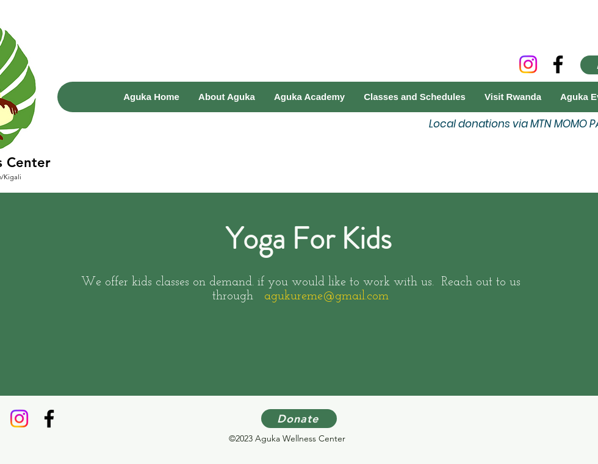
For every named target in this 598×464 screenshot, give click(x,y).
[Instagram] (528, 64)
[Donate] (299, 418)
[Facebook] (558, 64)
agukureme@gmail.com (326, 296)
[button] (309, 97)
